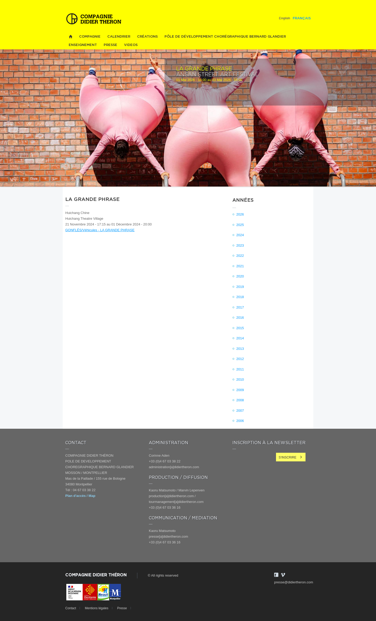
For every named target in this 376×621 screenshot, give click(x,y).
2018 (240, 297)
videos (131, 45)
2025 (240, 225)
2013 (240, 349)
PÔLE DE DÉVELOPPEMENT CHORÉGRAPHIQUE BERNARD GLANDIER (225, 36)
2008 (240, 400)
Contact (70, 608)
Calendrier (118, 36)
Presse (110, 45)
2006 (240, 421)
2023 (240, 245)
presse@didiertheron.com (293, 582)
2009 (240, 390)
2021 (240, 266)
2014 (240, 338)
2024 (240, 235)
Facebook (276, 575)
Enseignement (83, 45)
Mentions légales (96, 608)
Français (302, 18)
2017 (240, 307)
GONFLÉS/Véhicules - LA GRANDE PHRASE (99, 230)
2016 (240, 318)
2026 (240, 214)
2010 (240, 379)
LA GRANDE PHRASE (204, 69)
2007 (240, 411)
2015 (240, 328)
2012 (240, 359)
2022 (240, 256)
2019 (240, 287)
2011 (240, 369)
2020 (240, 276)
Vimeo (283, 575)
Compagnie (90, 36)
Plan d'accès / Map (80, 496)
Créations (147, 36)
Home (70, 36)
